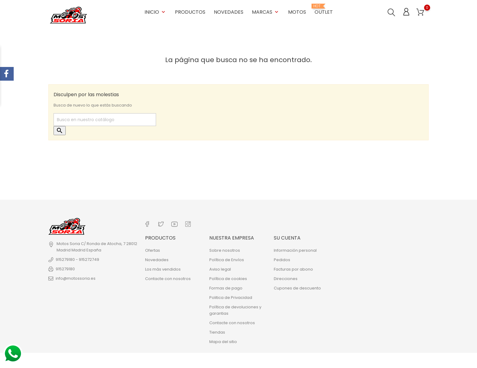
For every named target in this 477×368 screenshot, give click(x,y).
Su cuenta (287, 237)
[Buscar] (105, 119)
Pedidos (282, 259)
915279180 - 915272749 (77, 259)
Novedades (228, 12)
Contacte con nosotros (168, 278)
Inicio (155, 12)
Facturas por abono (293, 269)
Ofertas (152, 250)
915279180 (65, 269)
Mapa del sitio (223, 341)
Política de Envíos (226, 259)
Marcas (266, 12)
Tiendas (217, 332)
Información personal (295, 250)
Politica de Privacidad (230, 297)
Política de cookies (228, 278)
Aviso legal (220, 269)
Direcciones (286, 278)
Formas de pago (225, 288)
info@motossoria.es (76, 278)
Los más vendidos (163, 269)
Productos (190, 12)
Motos (297, 12)
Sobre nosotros (224, 250)
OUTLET (324, 10)
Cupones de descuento (297, 288)
